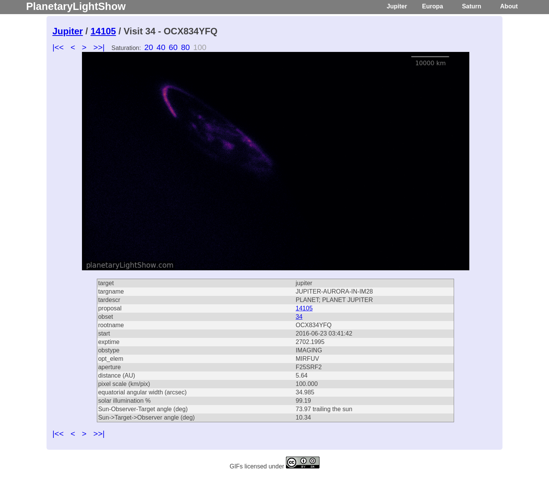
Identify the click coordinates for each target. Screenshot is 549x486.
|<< (58, 47)
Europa (432, 6)
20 (148, 47)
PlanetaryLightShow (75, 6)
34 (299, 316)
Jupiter (397, 6)
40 (161, 47)
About (509, 6)
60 (173, 47)
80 (185, 47)
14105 (103, 31)
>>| (99, 47)
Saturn (472, 6)
